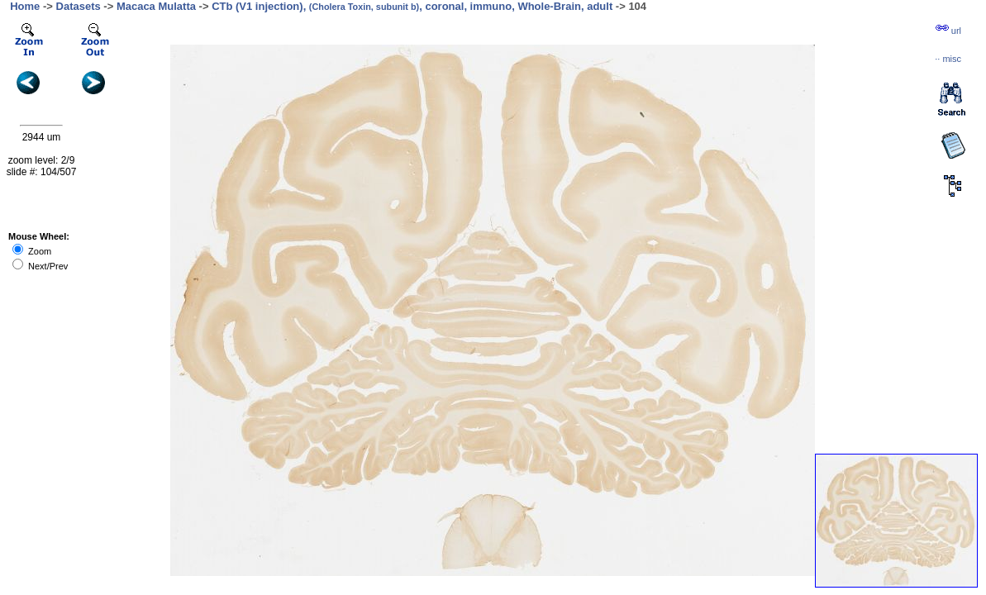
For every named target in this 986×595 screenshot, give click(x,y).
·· (948, 59)
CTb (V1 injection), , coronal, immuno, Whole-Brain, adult (412, 6)
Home (25, 6)
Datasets (78, 6)
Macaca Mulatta (156, 6)
